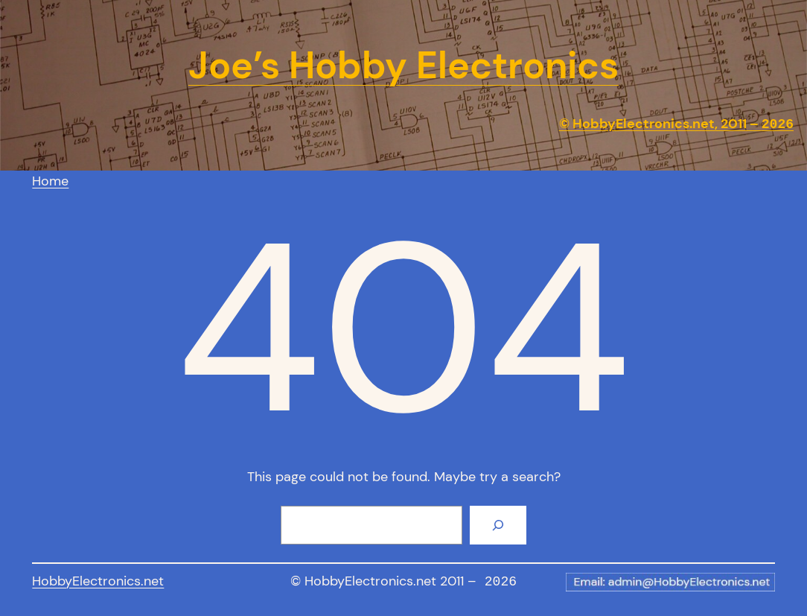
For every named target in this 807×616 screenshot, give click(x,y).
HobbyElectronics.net (98, 581)
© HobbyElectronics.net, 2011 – (676, 124)
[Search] (498, 525)
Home (50, 181)
